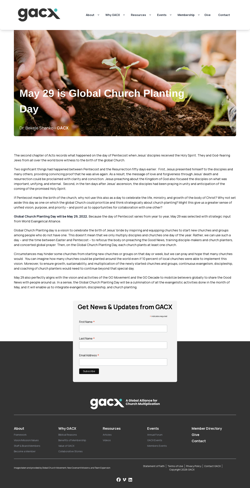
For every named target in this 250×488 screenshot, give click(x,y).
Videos (107, 440)
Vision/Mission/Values (26, 440)
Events (161, 15)
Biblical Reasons (67, 434)
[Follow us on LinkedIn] (130, 479)
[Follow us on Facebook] (118, 479)
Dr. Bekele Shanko (36, 128)
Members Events (157, 445)
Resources (138, 15)
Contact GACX (212, 466)
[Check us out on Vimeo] (125, 479)
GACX (63, 128)
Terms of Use (175, 466)
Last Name (87, 338)
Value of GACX (66, 445)
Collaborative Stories (70, 451)
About (90, 15)
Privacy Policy (193, 466)
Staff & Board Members (27, 445)
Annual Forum (154, 434)
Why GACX (112, 15)
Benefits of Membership (72, 440)
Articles (107, 434)
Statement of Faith (154, 466)
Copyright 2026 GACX (181, 469)
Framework (20, 434)
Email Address (89, 355)
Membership (186, 15)
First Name (87, 321)
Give (207, 15)
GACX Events (154, 440)
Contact (224, 15)
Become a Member (25, 451)
